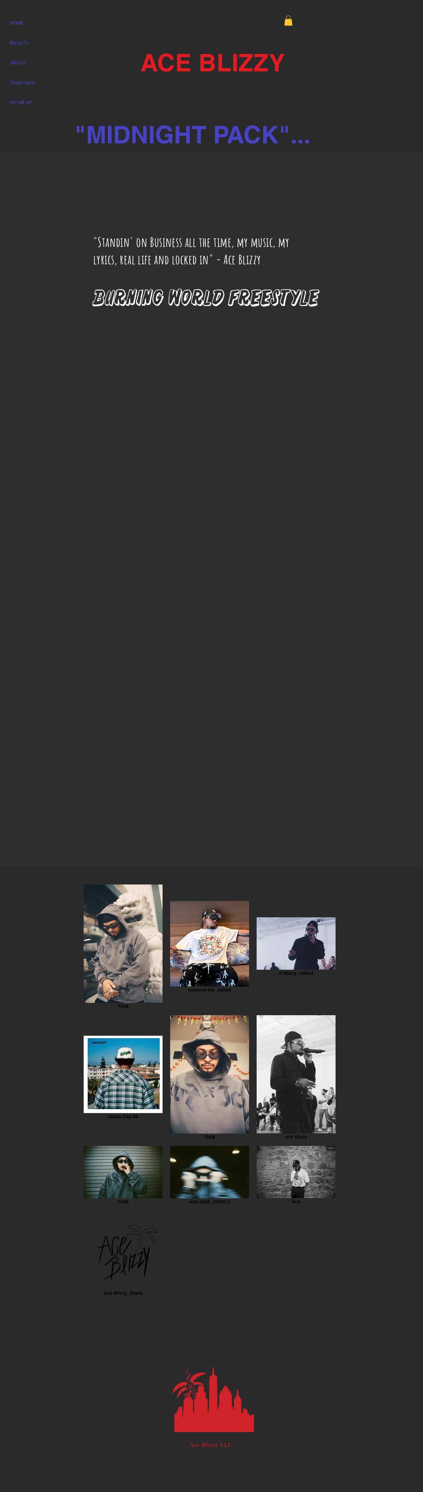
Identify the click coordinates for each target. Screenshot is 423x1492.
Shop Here (22, 82)
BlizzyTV (19, 42)
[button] (288, 20)
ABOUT (18, 62)
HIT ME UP (21, 102)
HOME (17, 23)
